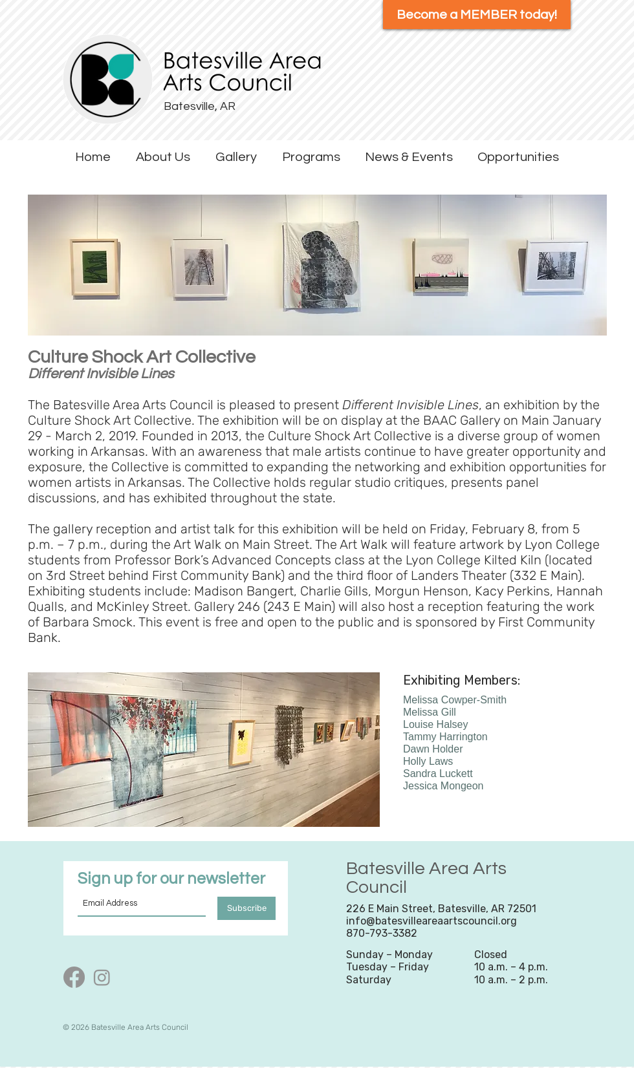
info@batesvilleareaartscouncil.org (431, 921)
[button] (162, 157)
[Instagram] (102, 977)
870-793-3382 (381, 933)
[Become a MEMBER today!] (477, 14)
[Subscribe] (246, 908)
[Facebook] (74, 977)
